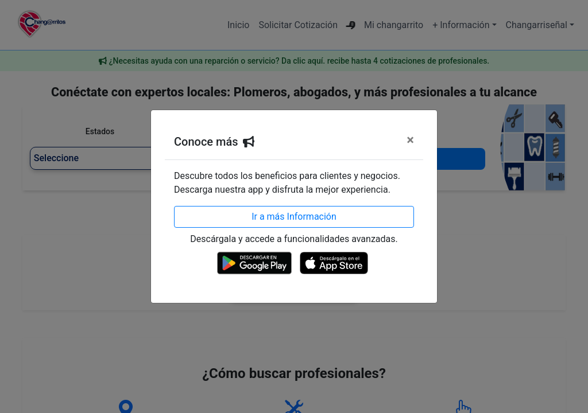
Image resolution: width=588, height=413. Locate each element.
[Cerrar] (410, 140)
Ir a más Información (294, 216)
